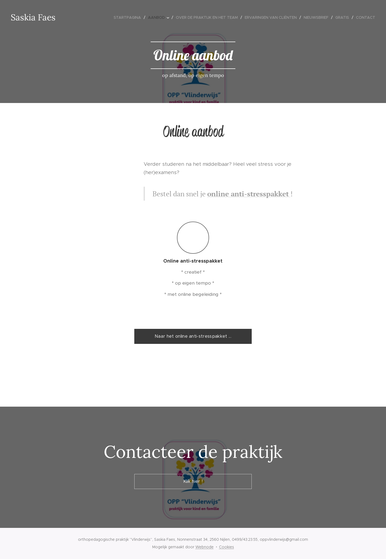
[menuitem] (128, 17)
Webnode (204, 547)
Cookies (226, 547)
